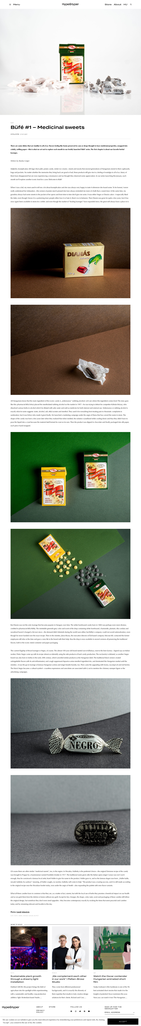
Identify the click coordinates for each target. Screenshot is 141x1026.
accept (123, 1021)
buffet (36, 915)
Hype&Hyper (15, 134)
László (19, 912)
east (12, 123)
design (54, 973)
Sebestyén (25, 912)
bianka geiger (28, 915)
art (94, 973)
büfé (16, 915)
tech (12, 973)
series (20, 915)
